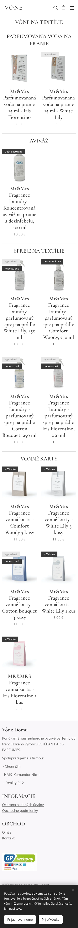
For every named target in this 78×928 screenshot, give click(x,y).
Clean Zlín (13, 766)
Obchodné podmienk (19, 810)
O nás (6, 832)
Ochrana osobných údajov (23, 804)
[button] (55, 8)
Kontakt (8, 837)
